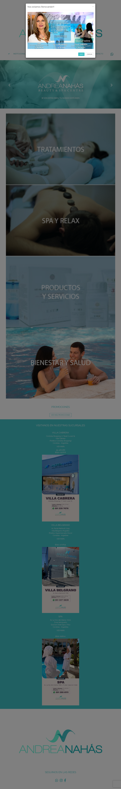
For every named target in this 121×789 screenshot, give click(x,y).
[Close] (93, 6)
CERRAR (89, 54)
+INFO (81, 54)
